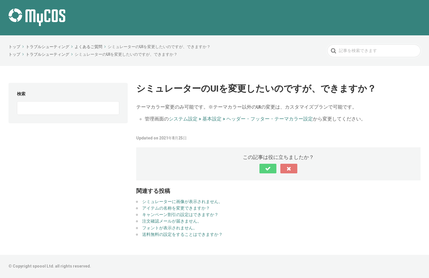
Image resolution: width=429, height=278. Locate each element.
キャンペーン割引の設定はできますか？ (180, 214)
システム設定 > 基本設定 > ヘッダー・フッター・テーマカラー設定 (241, 119)
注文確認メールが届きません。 (171, 221)
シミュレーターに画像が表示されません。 (182, 201)
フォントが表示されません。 (169, 227)
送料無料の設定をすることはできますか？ (182, 234)
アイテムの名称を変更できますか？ (176, 208)
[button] (267, 168)
